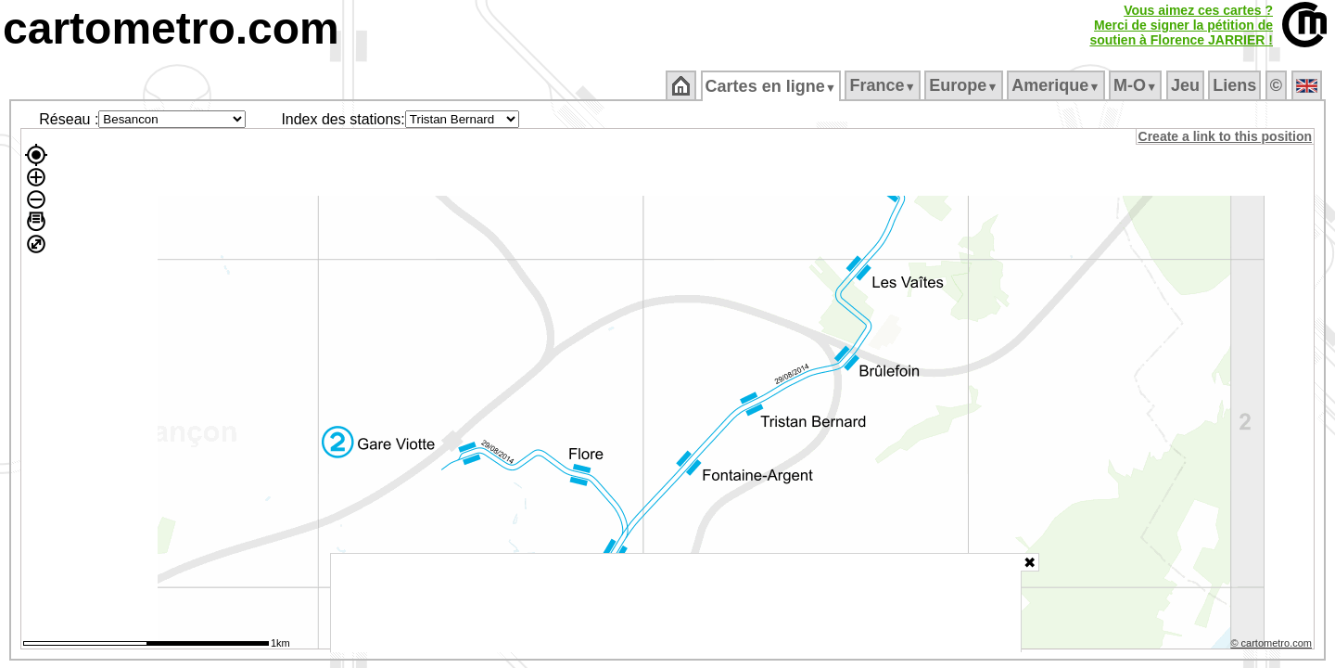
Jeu (1186, 85)
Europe (965, 85)
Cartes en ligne (771, 86)
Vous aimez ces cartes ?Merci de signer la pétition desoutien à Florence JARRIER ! (1181, 25)
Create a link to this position (1226, 136)
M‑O (1137, 85)
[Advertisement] (675, 603)
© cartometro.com (1273, 645)
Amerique (1057, 85)
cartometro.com (171, 28)
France (884, 85)
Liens (1236, 85)
